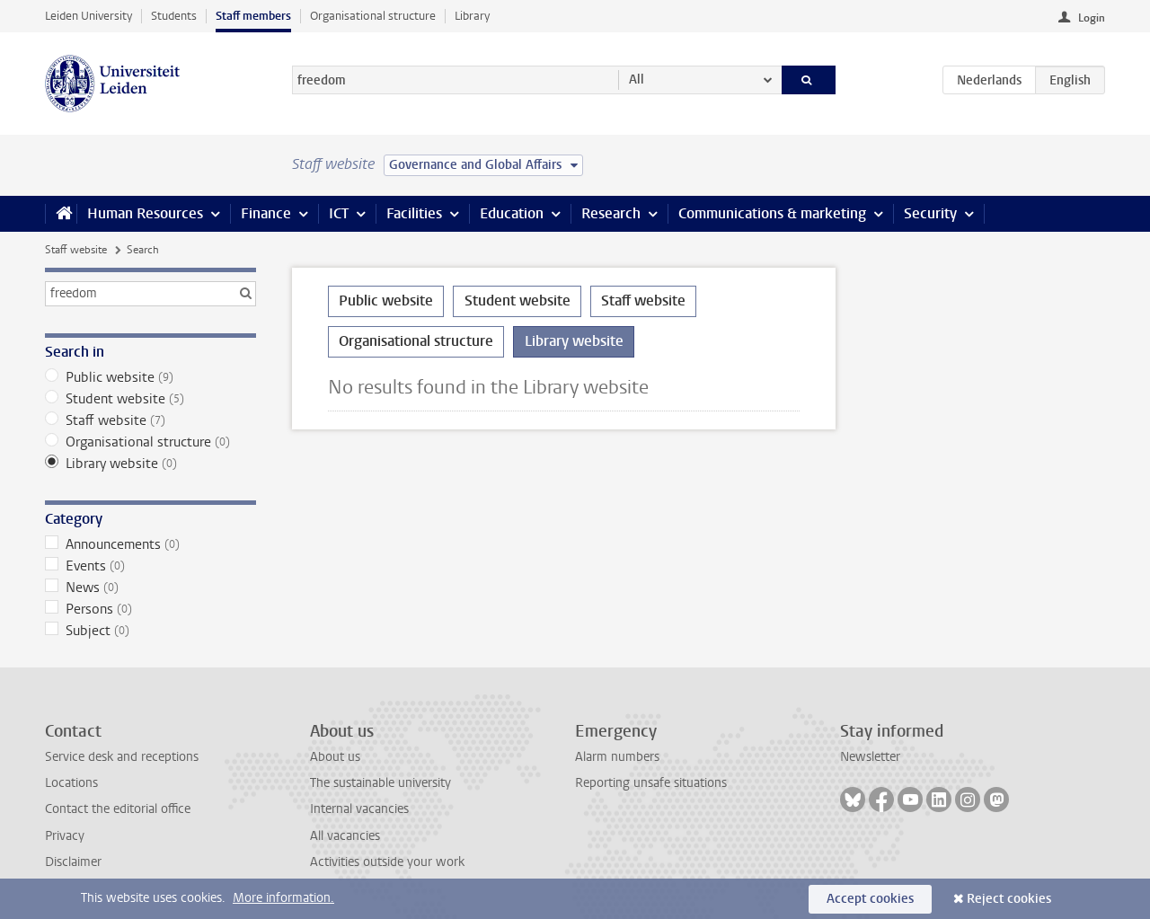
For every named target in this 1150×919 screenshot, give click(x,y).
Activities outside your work (387, 861)
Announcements (150, 544)
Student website (150, 399)
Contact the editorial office (117, 808)
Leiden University (88, 15)
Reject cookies (1009, 898)
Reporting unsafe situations (651, 782)
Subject (150, 631)
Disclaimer (73, 861)
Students (174, 15)
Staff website (76, 250)
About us (335, 756)
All (636, 79)
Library (472, 15)
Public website (150, 377)
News (150, 587)
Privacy (64, 835)
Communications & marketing (772, 213)
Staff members (253, 15)
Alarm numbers (617, 756)
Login (1091, 18)
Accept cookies (870, 898)
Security (930, 213)
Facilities (414, 213)
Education (512, 213)
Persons (150, 609)
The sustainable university (380, 782)
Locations (71, 782)
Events (150, 566)
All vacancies (345, 835)
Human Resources (145, 213)
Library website (150, 463)
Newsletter (870, 756)
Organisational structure (373, 15)
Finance (266, 213)
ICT (339, 213)
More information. (283, 897)
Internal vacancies (359, 808)
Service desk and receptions (122, 756)
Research (611, 213)
